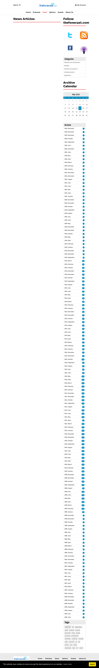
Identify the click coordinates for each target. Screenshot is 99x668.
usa (71, 645)
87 (83, 356)
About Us (69, 12)
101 (83, 423)
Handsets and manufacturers (72, 62)
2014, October (69, 278)
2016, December (69, 227)
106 (83, 393)
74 (83, 339)
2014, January (69, 308)
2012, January (69, 390)
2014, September (69, 281)
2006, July (67, 613)
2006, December (69, 597)
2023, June (68, 145)
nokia (73, 633)
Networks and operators (70, 69)
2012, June (68, 373)
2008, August (68, 529)
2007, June (68, 576)
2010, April (68, 461)
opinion (68, 627)
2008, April (68, 542)
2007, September (69, 566)
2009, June (68, 495)
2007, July (67, 573)
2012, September (69, 362)
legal (66, 642)
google (78, 633)
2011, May (67, 417)
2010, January (69, 471)
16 (83, 261)
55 (83, 298)
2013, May (67, 335)
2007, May (67, 580)
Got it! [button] (92, 664)
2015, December (69, 250)
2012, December (69, 352)
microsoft (71, 642)
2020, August (68, 213)
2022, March (68, 162)
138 (83, 427)
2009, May (67, 498)
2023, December (69, 132)
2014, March (68, 301)
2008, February (69, 549)
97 (83, 345)
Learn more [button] (67, 664)
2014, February (69, 305)
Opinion (52, 12)
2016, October (69, 233)
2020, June (68, 220)
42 (83, 281)
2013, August (68, 325)
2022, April (68, 159)
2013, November (69, 315)
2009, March (68, 505)
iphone (67, 645)
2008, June (68, 536)
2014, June (68, 291)
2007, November (69, 559)
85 (83, 308)
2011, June (68, 413)
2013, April (68, 339)
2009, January (69, 512)
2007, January (69, 593)
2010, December (69, 434)
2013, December (69, 311)
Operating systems (69, 72)
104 (83, 464)
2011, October (69, 400)
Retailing (66, 65)
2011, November (69, 396)
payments (68, 633)
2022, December (69, 149)
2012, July (67, 369)
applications (78, 627)
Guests (61, 12)
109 (83, 396)
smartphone (74, 636)
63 (83, 301)
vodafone (74, 638)
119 (83, 403)
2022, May (67, 155)
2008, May (67, 539)
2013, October (69, 318)
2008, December (69, 515)
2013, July (67, 328)
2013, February (69, 345)
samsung (67, 636)
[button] (17, 5)
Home (28, 12)
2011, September (69, 403)
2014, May (67, 294)
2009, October (69, 481)
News (44, 12)
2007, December (69, 556)
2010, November (69, 437)
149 (83, 481)
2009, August (68, 488)
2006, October (69, 603)
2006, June (68, 617)
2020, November (69, 203)
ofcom (81, 648)
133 (83, 376)
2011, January (69, 430)
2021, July (67, 183)
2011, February (69, 427)
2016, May (67, 237)
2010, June (68, 454)
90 (83, 407)
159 (83, 491)
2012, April (68, 379)
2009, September (69, 485)
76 (83, 322)
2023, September (69, 142)
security (81, 638)
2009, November (69, 478)
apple (66, 630)
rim (77, 648)
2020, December (69, 200)
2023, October (69, 138)
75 (83, 328)
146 (83, 478)
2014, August (68, 284)
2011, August (68, 407)
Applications (67, 75)
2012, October (69, 359)
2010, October (69, 440)
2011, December (69, 393)
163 (83, 505)
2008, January (69, 552)
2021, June (68, 186)
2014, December (69, 271)
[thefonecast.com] (48, 5)
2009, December (69, 474)
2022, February (69, 166)
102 (83, 359)
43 (83, 288)
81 (83, 352)
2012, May (67, 376)
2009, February (69, 508)
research (71, 630)
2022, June (68, 152)
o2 (76, 642)
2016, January (69, 247)
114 (83, 457)
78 (83, 305)
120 (83, 413)
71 (83, 318)
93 (83, 488)
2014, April (68, 298)
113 (83, 386)
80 (83, 373)
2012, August (68, 366)
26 (83, 267)
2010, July (67, 451)
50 (83, 291)
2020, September (69, 210)
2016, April (68, 240)
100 (83, 379)
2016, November (69, 230)
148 (83, 485)
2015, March (68, 261)
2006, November (69, 600)
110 (83, 383)
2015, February (69, 264)
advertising (68, 648)
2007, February (69, 590)
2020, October (69, 206)
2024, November (69, 128)
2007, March (68, 586)
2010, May (67, 457)
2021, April (68, 193)
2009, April (68, 502)
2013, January (69, 349)
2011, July (67, 410)
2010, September (69, 444)
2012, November (69, 356)
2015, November (69, 254)
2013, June (68, 332)
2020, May (67, 223)
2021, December (69, 172)
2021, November (69, 176)
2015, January (69, 267)
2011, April (68, 420)
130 (83, 400)
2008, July (67, 532)
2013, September (69, 322)
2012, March (68, 383)
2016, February (69, 244)
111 (83, 447)
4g (79, 642)
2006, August (68, 610)
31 (83, 284)
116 (83, 430)
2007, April (68, 583)
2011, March (68, 423)
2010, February (69, 468)
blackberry (68, 638)
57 (83, 325)
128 (83, 454)
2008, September (69, 525)
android (77, 630)
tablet (75, 645)
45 (83, 274)
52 (83, 294)
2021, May (67, 189)
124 (83, 410)
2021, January (69, 196)
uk (73, 627)
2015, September (69, 257)
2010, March (68, 464)
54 (83, 278)
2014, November (69, 274)
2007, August (68, 569)
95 (83, 349)
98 (83, 362)
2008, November (69, 519)
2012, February (69, 386)
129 (83, 390)
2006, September (69, 607)
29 (83, 512)
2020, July (67, 216)
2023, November (69, 135)
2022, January (69, 169)
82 (83, 420)
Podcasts (36, 12)
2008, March (68, 546)
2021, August (68, 179)
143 (83, 471)
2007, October (69, 563)
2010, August (68, 447)
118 (83, 434)
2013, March (68, 342)
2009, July (67, 491)
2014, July (67, 288)
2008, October (69, 522)
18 (83, 264)
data (73, 648)
